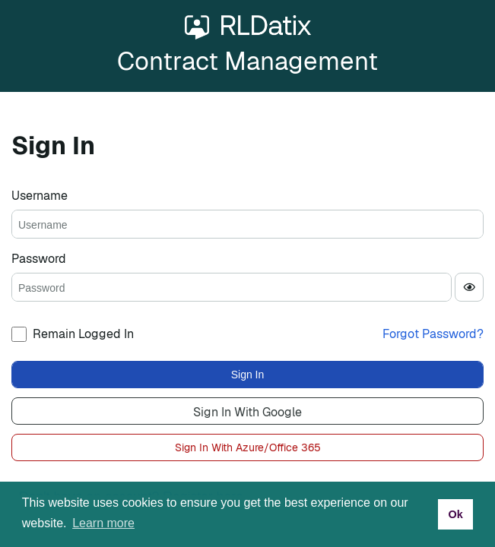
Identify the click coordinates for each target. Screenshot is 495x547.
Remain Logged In (83, 334)
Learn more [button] (103, 523)
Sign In (248, 374)
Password (38, 259)
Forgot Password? (433, 334)
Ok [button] (455, 514)
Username (39, 196)
